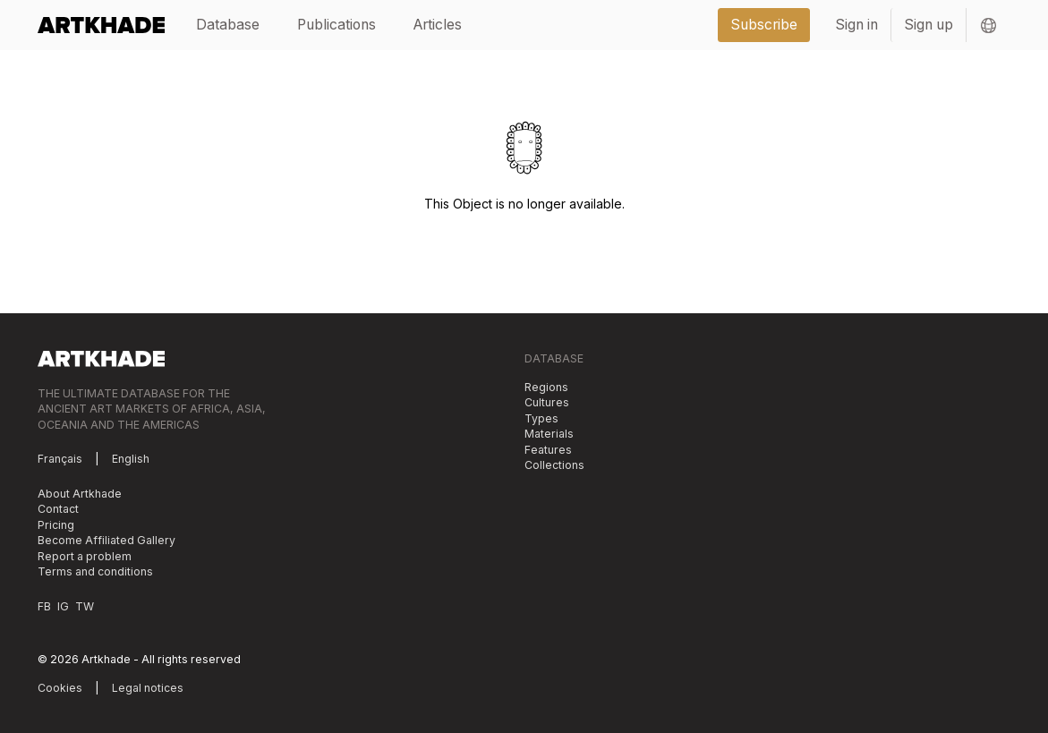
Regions (546, 387)
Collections (554, 465)
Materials (549, 433)
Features (548, 449)
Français (60, 458)
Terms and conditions (95, 571)
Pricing (56, 525)
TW (84, 606)
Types (541, 418)
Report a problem (85, 556)
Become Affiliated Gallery (106, 540)
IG (63, 606)
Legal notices (147, 688)
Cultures (546, 402)
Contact (58, 509)
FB (44, 606)
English (130, 458)
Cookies (60, 688)
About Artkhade (80, 493)
